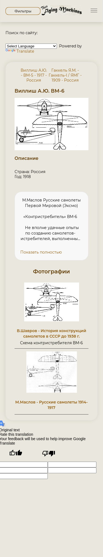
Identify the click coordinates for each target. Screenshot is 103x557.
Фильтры (23, 11)
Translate (19, 51)
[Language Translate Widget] (31, 46)
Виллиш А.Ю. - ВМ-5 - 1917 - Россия (34, 75)
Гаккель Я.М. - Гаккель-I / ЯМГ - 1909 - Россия (65, 75)
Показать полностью (41, 252)
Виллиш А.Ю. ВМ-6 (39, 91)
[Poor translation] (48, 453)
